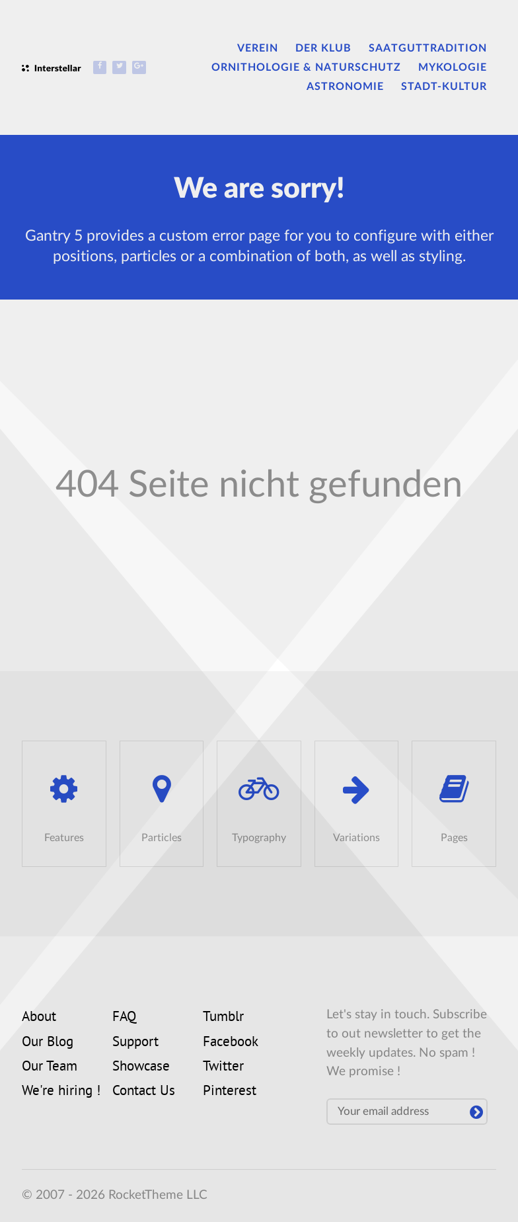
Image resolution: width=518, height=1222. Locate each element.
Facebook (230, 1042)
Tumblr (223, 1017)
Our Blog (47, 1042)
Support (135, 1042)
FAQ (124, 1017)
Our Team (49, 1067)
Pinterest (229, 1091)
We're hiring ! (61, 1091)
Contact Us (143, 1091)
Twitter (223, 1067)
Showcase (141, 1067)
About (39, 1017)
